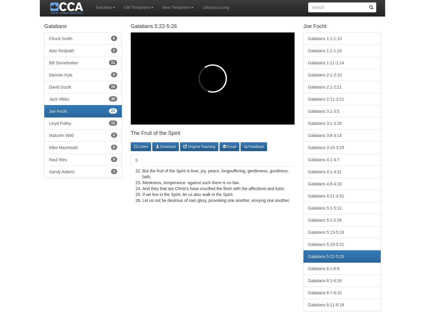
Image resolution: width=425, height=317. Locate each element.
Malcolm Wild (83, 135)
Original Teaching (199, 147)
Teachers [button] (105, 7)
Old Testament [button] (138, 7)
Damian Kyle (83, 74)
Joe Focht (83, 111)
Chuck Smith (83, 38)
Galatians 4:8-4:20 (325, 184)
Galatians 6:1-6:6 (324, 268)
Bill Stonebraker (83, 62)
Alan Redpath (83, 50)
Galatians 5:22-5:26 (326, 256)
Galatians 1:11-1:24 (326, 63)
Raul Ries (83, 159)
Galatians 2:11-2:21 (326, 99)
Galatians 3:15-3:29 (326, 147)
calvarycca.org (215, 7)
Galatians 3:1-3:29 (325, 123)
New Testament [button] (178, 7)
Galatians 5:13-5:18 (326, 232)
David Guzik (83, 86)
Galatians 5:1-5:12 (325, 208)
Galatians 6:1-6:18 (325, 280)
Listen (141, 147)
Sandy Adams (83, 171)
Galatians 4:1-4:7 (324, 159)
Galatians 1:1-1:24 (325, 50)
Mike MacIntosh (83, 147)
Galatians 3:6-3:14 (325, 135)
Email (229, 147)
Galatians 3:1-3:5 (324, 111)
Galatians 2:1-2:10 (325, 75)
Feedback (254, 147)
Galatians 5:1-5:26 (325, 220)
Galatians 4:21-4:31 (326, 196)
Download (166, 147)
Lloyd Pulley (83, 123)
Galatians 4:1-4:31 (325, 171)
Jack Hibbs (83, 99)
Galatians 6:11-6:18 (326, 305)
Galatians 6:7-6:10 (325, 292)
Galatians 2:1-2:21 (325, 87)
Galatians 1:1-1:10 (325, 38)
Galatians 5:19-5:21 (326, 244)
